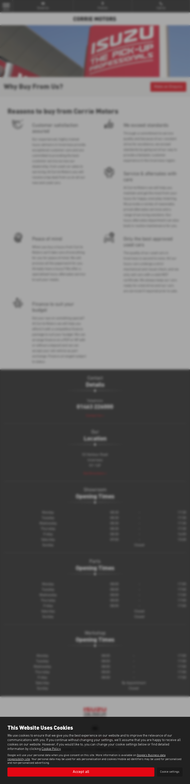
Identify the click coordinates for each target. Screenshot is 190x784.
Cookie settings (169, 771)
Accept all (80, 772)
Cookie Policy (51, 749)
